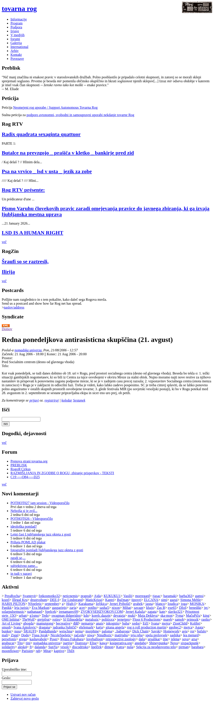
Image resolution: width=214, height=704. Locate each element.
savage (138, 608)
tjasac (156, 596)
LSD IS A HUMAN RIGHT (32, 232)
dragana (44, 627)
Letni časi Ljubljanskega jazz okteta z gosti (40, 534)
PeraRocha (12, 596)
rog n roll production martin (146, 627)
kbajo (150, 608)
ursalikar (154, 639)
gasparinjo (59, 608)
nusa (17, 631)
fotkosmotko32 (49, 596)
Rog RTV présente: (23, 190)
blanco (160, 604)
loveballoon (94, 639)
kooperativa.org (121, 643)
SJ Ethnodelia (72, 619)
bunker (6, 631)
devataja (119, 615)
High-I (71, 604)
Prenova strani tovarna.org (28, 461)
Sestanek (79, 400)
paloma (107, 631)
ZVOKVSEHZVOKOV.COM (102, 611)
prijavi (34, 400)
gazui (173, 600)
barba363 (185, 596)
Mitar (47, 651)
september (52, 604)
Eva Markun (40, 608)
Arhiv (14, 51)
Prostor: (7, 358)
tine (165, 639)
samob (179, 619)
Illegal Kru (20, 600)
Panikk (6, 608)
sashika (175, 635)
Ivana (155, 623)
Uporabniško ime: (14, 669)
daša (142, 639)
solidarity (8, 647)
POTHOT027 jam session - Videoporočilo (40, 503)
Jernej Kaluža (135, 611)
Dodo (25, 635)
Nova (174, 643)
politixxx (108, 619)
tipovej (136, 600)
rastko (205, 619)
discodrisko (80, 647)
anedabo (140, 643)
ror (192, 631)
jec (206, 608)
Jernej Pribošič (120, 604)
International (19, 47)
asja (184, 631)
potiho (92, 608)
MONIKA (197, 604)
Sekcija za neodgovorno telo (156, 647)
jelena (175, 639)
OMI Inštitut (10, 619)
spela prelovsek (156, 635)
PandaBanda (47, 631)
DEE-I (54, 600)
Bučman (123, 600)
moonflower (10, 651)
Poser (53, 639)
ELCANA (151, 600)
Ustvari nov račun (23, 694)
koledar (66, 400)
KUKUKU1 (112, 596)
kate (162, 611)
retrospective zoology (121, 639)
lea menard (191, 635)
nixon (116, 608)
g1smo (34, 615)
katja (99, 627)
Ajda (97, 596)
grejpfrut (43, 619)
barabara (197, 647)
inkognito (112, 623)
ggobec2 (175, 627)
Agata (199, 627)
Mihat (127, 608)
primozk (192, 619)
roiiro (56, 619)
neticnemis (70, 596)
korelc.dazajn (101, 615)
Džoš (182, 608)
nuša (130, 647)
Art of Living (11, 623)
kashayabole (38, 639)
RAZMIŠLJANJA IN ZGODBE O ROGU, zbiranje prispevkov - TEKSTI (62, 473)
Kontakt (16, 55)
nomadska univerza (28, 350)
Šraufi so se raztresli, (25, 261)
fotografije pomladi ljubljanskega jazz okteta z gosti (46, 550)
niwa (90, 635)
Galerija (16, 43)
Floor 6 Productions (146, 619)
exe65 (172, 608)
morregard (142, 596)
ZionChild (180, 623)
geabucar (8, 643)
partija (67, 643)
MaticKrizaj (93, 600)
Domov (7, 329)
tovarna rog (19, 8)
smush (6, 627)
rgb (38, 651)
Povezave (17, 58)
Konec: (52, 354)
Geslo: (6, 678)
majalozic (92, 619)
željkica (101, 604)
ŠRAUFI (30, 631)
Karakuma (85, 604)
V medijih (17, 35)
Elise (93, 643)
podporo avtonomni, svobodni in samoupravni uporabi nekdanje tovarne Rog (80, 115)
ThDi (70, 651)
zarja (73, 608)
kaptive (59, 651)
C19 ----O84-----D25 (25, 477)
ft (31, 647)
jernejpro (123, 619)
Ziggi (14, 635)
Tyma (179, 615)
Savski (156, 631)
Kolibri (195, 623)
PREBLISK (18, 465)
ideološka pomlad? (23, 526)
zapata (152, 611)
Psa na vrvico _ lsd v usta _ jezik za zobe (47, 171)
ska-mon (166, 615)
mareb (167, 619)
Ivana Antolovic (25, 627)
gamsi (199, 596)
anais (99, 623)
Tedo (45, 615)
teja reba (137, 635)
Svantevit (29, 596)
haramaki (169, 596)
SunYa (52, 647)
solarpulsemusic (13, 611)
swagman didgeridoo (66, 615)
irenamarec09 (68, 611)
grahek (138, 604)
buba (125, 623)
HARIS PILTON (13, 604)
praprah (86, 596)
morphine (92, 631)
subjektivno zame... (24, 566)
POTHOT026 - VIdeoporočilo (31, 518)
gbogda (28, 623)
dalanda (40, 647)
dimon (108, 647)
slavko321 (175, 611)
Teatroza (81, 643)
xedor (136, 623)
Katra (120, 647)
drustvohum (38, 600)
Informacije (18, 19)
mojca (188, 627)
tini (28, 643)
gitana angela (115, 627)
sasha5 (104, 608)
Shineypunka (158, 643)
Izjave (14, 31)
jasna (149, 604)
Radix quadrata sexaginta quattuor (41, 134)
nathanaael (34, 611)
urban (23, 615)
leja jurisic (21, 608)
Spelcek (50, 611)
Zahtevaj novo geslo (24, 698)
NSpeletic (35, 604)
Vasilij (127, 596)
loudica (173, 604)
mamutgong (45, 623)
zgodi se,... (18, 558)
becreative (63, 623)
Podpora (16, 27)
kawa (103, 643)
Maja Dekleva (147, 615)
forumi (15, 39)
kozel (5, 600)
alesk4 (22, 647)
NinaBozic (104, 635)
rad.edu (79, 635)
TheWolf (28, 619)
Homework (171, 631)
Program (16, 23)
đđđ (75, 623)
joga (184, 604)
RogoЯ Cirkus (20, 469)
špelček (96, 647)
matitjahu (121, 635)
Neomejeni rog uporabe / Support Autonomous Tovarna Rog (55, 107)
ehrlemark (86, 627)
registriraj (52, 400)
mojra (166, 623)
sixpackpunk (189, 643)
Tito (20, 643)
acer (82, 608)
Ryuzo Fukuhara (72, 639)
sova (185, 639)
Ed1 (145, 623)
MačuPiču (193, 615)
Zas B (161, 608)
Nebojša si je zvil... (23, 511)
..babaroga (122, 631)
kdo (86, 615)
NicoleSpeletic (60, 635)
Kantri (109, 600)
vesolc (64, 647)
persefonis (9, 639)
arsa (194, 639)
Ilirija (8, 272)
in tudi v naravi (21, 573)
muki (131, 615)
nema (79, 631)
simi (164, 600)
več (4, 242)
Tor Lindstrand (72, 600)
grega (23, 639)
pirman (183, 647)
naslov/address (14, 307)
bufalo (201, 631)
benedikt (195, 608)
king (206, 615)
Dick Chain (140, 631)
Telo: (5, 366)
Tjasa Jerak (39, 635)
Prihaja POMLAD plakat (27, 542)
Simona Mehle (190, 600)
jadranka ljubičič (64, 627)
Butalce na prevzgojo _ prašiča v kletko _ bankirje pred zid (68, 153)
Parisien (27, 651)
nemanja (87, 623)
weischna (65, 631)
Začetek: (8, 354)
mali (5, 635)
